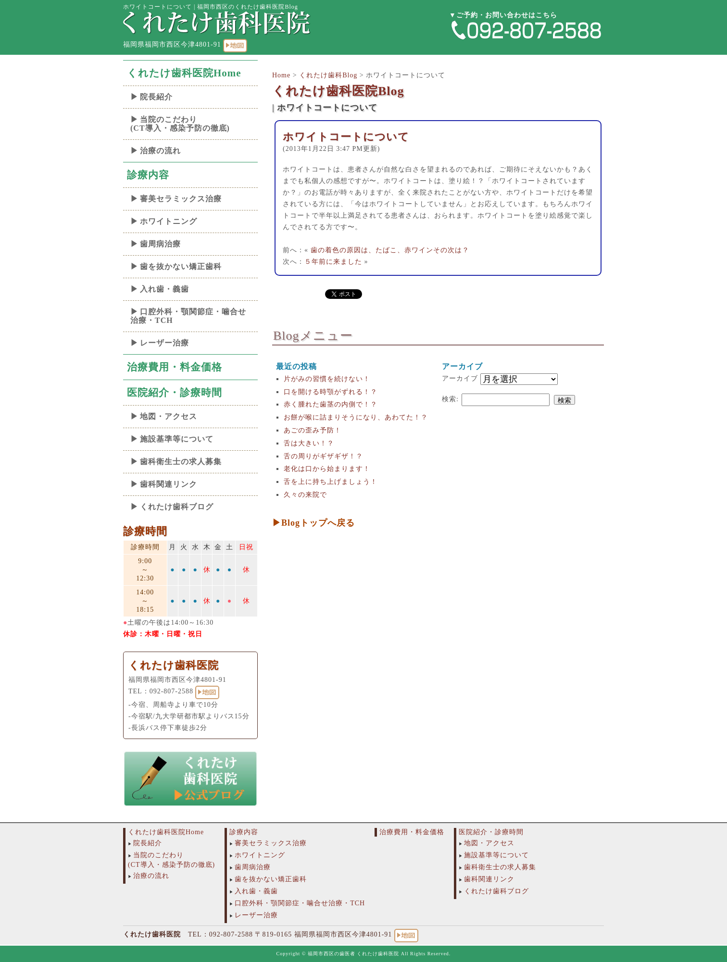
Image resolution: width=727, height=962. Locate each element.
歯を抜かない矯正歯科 (181, 266)
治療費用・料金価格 (174, 367)
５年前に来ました (333, 261)
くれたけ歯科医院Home (184, 73)
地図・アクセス (168, 416)
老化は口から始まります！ (327, 468)
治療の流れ (160, 151)
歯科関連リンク (168, 484)
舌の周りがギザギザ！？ (323, 456)
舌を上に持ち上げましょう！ (330, 481)
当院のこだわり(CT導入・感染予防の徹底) (180, 123)
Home (281, 75)
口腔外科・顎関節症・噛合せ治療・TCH (188, 316)
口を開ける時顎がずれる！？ (330, 391)
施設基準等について (176, 439)
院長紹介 (156, 97)
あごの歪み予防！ (312, 430)
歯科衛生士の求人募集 (181, 461)
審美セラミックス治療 (181, 199)
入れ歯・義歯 (164, 289)
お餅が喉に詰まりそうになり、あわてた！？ (356, 417)
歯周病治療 (160, 244)
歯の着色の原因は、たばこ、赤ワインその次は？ (390, 250)
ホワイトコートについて (346, 137)
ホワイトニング (168, 221)
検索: (450, 399)
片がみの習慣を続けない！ (327, 378)
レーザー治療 (164, 343)
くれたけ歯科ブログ (176, 507)
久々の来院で (305, 494)
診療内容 (148, 175)
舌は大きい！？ (309, 443)
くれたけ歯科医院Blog (338, 91)
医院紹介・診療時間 (174, 392)
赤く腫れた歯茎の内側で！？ (330, 404)
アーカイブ (460, 378)
